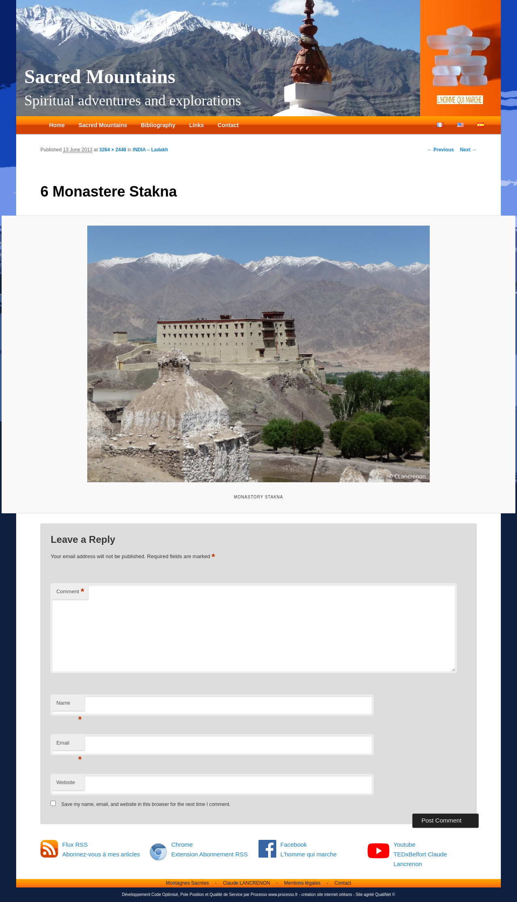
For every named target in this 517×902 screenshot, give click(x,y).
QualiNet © (385, 894)
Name (69, 705)
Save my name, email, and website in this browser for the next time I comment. (146, 804)
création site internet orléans (326, 894)
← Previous (440, 150)
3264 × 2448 (112, 150)
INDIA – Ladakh (150, 150)
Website (65, 782)
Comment (70, 592)
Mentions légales (302, 883)
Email (69, 745)
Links (196, 125)
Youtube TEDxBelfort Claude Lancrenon (420, 854)
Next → (468, 150)
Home (57, 125)
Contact (228, 125)
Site (359, 894)
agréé (369, 894)
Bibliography (158, 125)
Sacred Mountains (99, 76)
